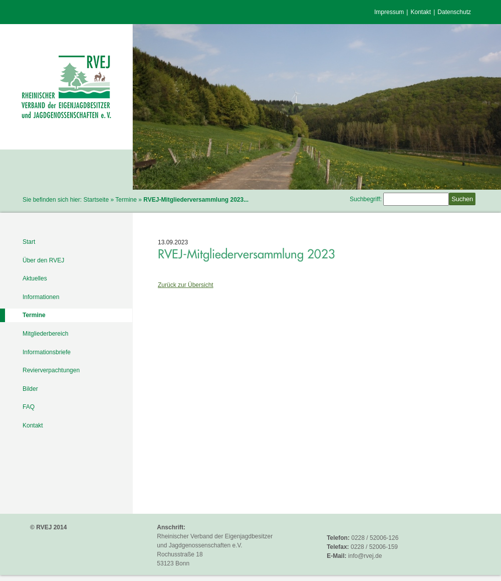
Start (29, 241)
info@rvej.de (365, 555)
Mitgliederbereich (45, 333)
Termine (126, 199)
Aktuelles (35, 278)
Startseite (96, 199)
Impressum (389, 12)
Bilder (30, 388)
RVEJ (66, 87)
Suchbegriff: (366, 199)
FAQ (29, 406)
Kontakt (420, 12)
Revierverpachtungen (51, 370)
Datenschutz (454, 12)
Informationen (41, 297)
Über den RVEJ (43, 260)
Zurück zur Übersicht (185, 284)
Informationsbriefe (47, 352)
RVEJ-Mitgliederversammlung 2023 (246, 253)
